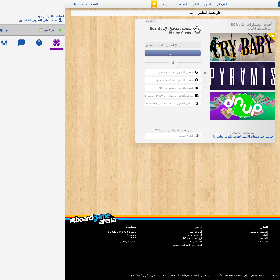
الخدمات (114, 275)
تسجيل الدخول (15, 4)
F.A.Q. (68, 238)
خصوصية (103, 275)
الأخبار (142, 4)
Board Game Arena (203, 275)
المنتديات (103, 4)
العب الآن (156, 4)
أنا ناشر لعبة (130, 231)
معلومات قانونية (149, 275)
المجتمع (117, 4)
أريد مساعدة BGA (127, 238)
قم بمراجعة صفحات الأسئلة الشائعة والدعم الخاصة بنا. (177, 136)
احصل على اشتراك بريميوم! (122, 244)
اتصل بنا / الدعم (62, 241)
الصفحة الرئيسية (193, 231)
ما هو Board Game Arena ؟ (57, 231)
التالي (107, 53)
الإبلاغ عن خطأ (129, 241)
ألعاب (130, 4)
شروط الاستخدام (130, 275)
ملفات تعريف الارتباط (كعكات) (81, 275)
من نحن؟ (66, 234)
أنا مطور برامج (129, 234)
